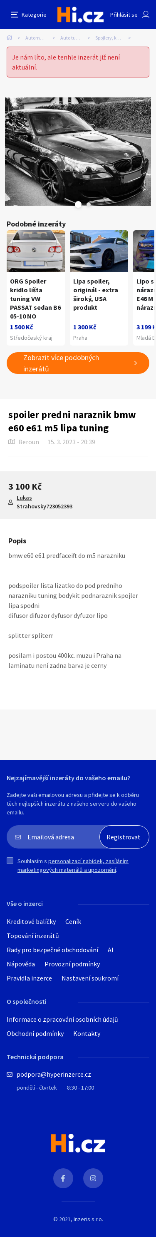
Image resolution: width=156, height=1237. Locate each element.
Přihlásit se (124, 14)
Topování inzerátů (33, 935)
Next (89, 204)
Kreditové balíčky (31, 921)
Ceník (73, 921)
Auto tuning (72, 38)
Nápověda (21, 964)
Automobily (37, 38)
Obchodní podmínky (35, 1033)
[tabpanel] (78, 151)
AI (111, 950)
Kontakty (86, 1033)
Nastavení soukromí (90, 978)
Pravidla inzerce (29, 978)
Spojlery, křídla (110, 38)
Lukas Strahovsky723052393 (44, 502)
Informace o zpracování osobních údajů (62, 1019)
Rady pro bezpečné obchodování (52, 950)
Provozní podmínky (72, 964)
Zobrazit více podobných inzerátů (61, 363)
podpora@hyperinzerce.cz (54, 1074)
